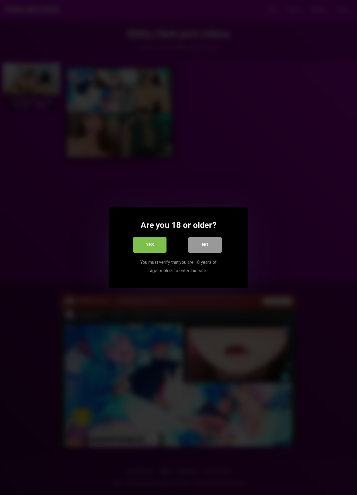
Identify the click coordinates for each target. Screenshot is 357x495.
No (205, 244)
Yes (150, 244)
